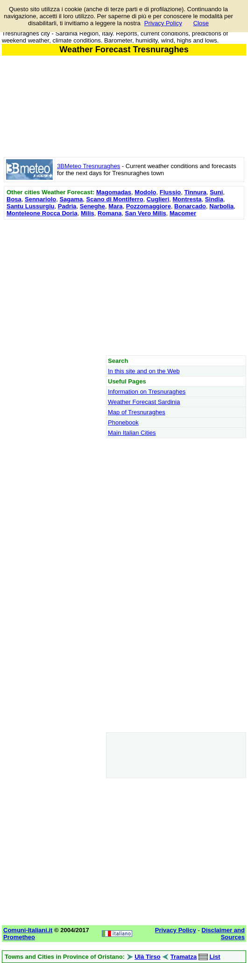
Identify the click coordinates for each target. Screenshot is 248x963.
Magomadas (113, 192)
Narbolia (221, 206)
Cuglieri (158, 199)
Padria (67, 206)
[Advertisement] (124, 287)
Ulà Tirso (147, 956)
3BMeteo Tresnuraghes (88, 166)
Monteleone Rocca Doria (42, 213)
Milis (87, 213)
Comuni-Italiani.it (27, 930)
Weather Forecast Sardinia (144, 401)
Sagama (71, 199)
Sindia (214, 199)
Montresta (187, 199)
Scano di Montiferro (114, 199)
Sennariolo (40, 199)
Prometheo (19, 937)
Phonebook (123, 422)
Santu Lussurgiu (31, 206)
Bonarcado (190, 206)
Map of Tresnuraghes (136, 412)
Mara (115, 206)
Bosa (14, 199)
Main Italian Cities (132, 432)
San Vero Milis (145, 213)
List (214, 956)
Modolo (145, 192)
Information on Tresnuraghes (146, 391)
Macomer (183, 213)
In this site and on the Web (144, 371)
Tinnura (195, 192)
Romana (109, 213)
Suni (216, 192)
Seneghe (92, 206)
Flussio (170, 192)
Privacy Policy (163, 23)
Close (201, 23)
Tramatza (183, 956)
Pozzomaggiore (148, 206)
